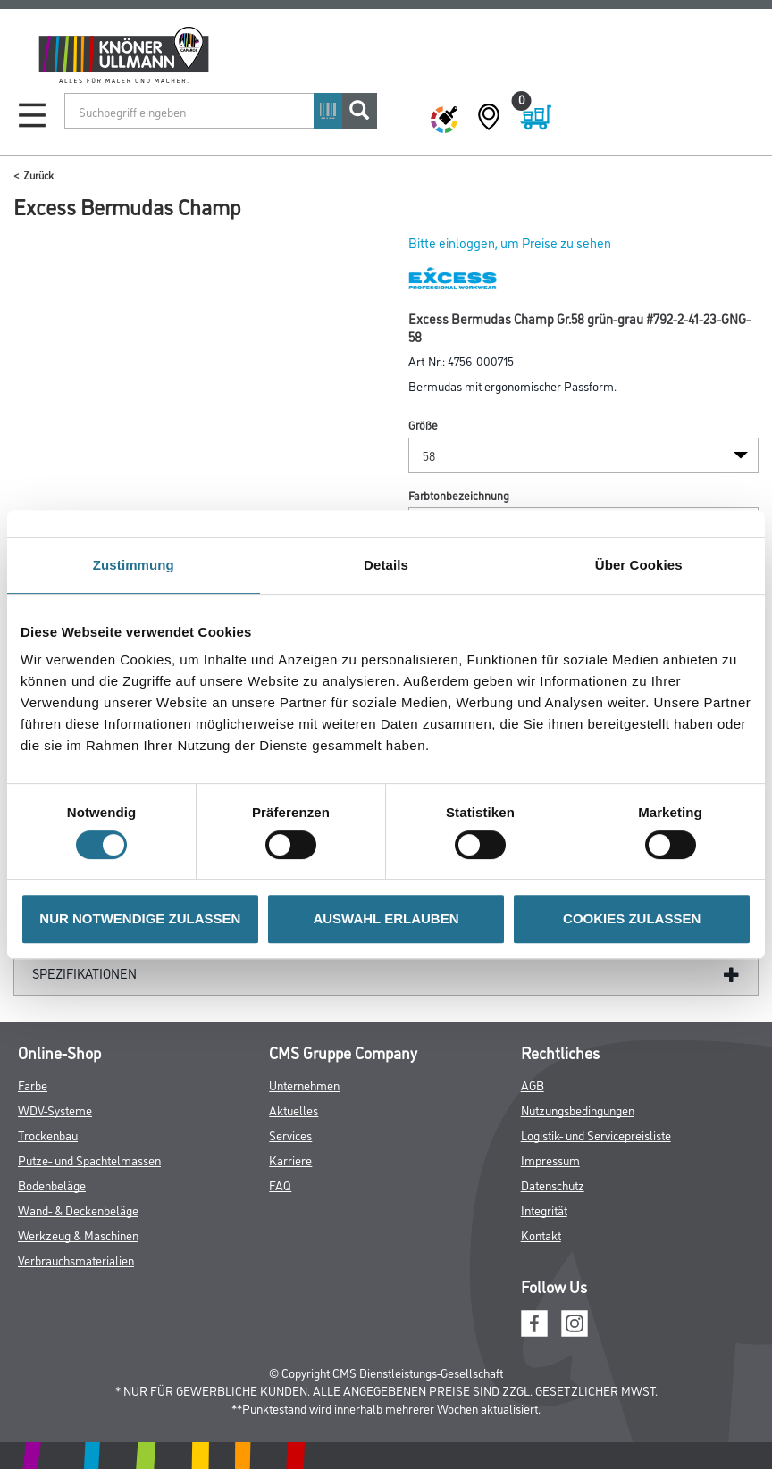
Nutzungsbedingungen (577, 1109)
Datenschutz (552, 1184)
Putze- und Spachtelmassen (89, 1159)
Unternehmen (304, 1084)
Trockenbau (48, 1134)
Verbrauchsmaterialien (76, 1259)
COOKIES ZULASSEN (632, 918)
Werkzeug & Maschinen (78, 1234)
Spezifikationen (84, 973)
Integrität (544, 1209)
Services (290, 1134)
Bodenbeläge (52, 1184)
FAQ (280, 1184)
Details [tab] (386, 564)
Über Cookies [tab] (639, 564)
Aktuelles (293, 1109)
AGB (532, 1084)
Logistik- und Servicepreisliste (596, 1134)
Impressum (550, 1159)
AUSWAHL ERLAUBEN (385, 918)
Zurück (38, 174)
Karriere (290, 1159)
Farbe (32, 1084)
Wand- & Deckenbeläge (78, 1209)
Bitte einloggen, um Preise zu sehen (509, 242)
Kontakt (541, 1234)
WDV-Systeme (55, 1109)
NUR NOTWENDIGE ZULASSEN (139, 918)
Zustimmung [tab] (133, 564)
